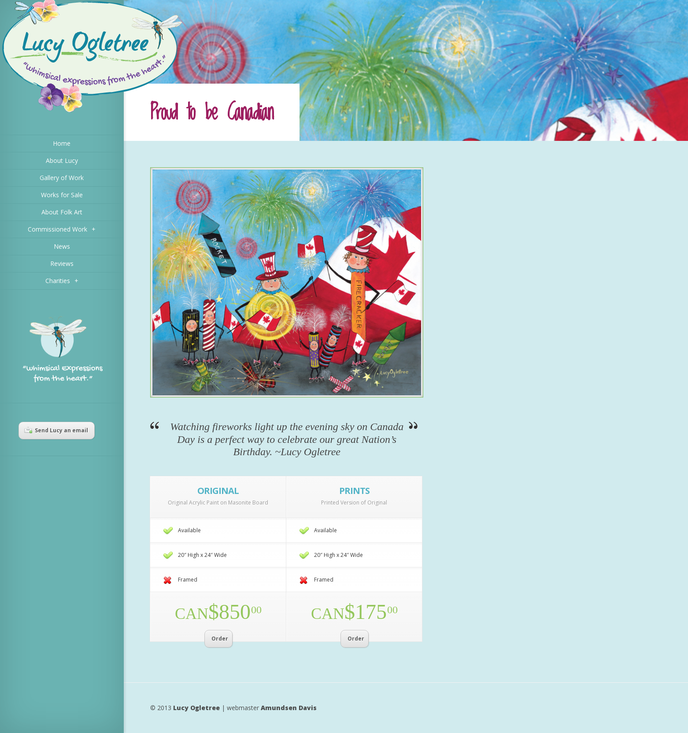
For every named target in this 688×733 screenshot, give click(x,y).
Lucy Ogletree (196, 708)
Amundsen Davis (289, 708)
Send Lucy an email (56, 430)
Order (219, 638)
